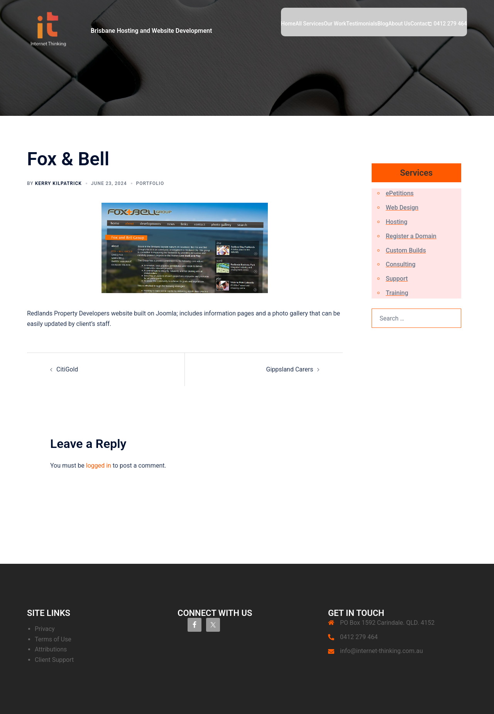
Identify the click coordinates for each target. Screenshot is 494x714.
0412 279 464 (450, 23)
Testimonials (361, 23)
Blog (382, 23)
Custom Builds (406, 250)
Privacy (45, 629)
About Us (399, 23)
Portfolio (150, 183)
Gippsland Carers (289, 369)
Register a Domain (411, 236)
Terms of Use (53, 639)
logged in (98, 465)
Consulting (401, 264)
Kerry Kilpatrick (58, 183)
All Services (309, 23)
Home (288, 23)
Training (397, 293)
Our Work (335, 23)
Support (397, 278)
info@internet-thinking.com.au (381, 651)
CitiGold (67, 369)
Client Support (54, 659)
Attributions (51, 649)
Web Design (402, 207)
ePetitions (400, 193)
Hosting (397, 222)
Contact (419, 23)
